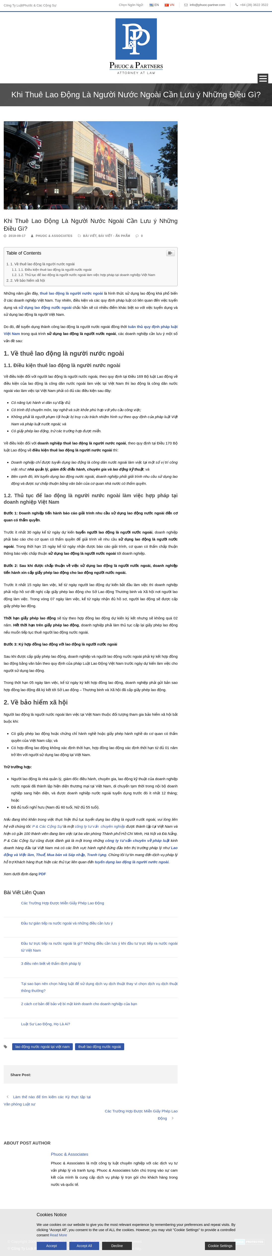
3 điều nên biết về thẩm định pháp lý (51, 963)
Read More (58, 1235)
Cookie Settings (220, 1246)
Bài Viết (89, 236)
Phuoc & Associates (54, 236)
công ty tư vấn (87, 826)
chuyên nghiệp (112, 826)
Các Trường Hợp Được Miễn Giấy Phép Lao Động (62, 903)
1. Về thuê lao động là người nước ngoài (42, 264)
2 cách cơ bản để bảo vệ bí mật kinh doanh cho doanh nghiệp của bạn (79, 1004)
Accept (51, 1246)
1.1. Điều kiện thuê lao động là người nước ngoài (55, 270)
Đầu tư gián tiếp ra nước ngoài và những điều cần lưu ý (67, 923)
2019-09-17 (17, 236)
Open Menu (263, 78)
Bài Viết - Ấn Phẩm (114, 236)
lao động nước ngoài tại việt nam (42, 1046)
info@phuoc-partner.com (207, 5)
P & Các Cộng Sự (47, 826)
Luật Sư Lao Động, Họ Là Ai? (45, 1024)
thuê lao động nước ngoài (99, 1046)
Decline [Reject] (117, 1246)
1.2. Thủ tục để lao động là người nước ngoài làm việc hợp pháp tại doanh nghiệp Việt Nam (86, 275)
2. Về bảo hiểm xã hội (27, 280)
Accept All (84, 1246)
